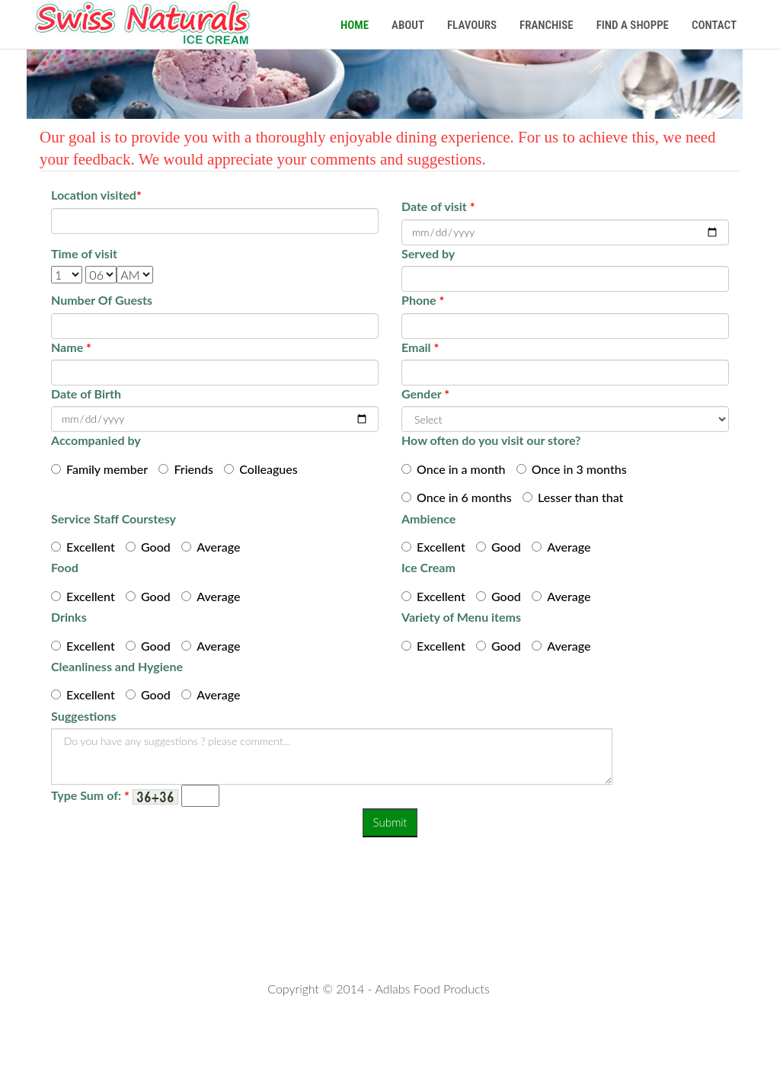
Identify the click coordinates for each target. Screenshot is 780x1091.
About (408, 25)
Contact (714, 25)
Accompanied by (96, 440)
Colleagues (268, 469)
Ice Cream (428, 567)
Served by (428, 253)
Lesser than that (580, 497)
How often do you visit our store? (490, 440)
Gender (425, 393)
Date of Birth (86, 393)
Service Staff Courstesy (113, 518)
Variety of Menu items (461, 616)
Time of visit (84, 253)
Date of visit (438, 206)
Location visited (96, 194)
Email (420, 347)
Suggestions (84, 716)
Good (156, 546)
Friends (193, 469)
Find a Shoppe (632, 25)
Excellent (90, 546)
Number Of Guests (101, 300)
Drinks (69, 616)
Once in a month (461, 469)
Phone (422, 300)
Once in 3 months (579, 469)
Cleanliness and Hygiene (117, 666)
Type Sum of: (90, 795)
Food (64, 567)
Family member (107, 469)
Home (354, 25)
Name (71, 347)
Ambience (428, 518)
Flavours (472, 25)
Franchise (546, 25)
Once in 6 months (464, 497)
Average (218, 546)
